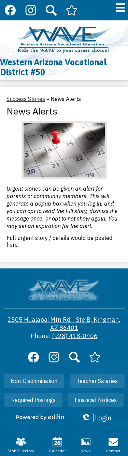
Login (96, 418)
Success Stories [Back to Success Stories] (25, 98)
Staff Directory (21, 445)
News (86, 445)
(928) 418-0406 (75, 336)
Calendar (57, 445)
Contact (113, 445)
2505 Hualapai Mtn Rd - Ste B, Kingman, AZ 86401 (64, 324)
